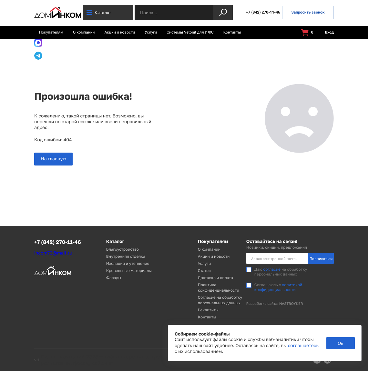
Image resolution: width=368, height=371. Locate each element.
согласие (272, 269)
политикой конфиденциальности (278, 287)
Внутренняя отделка (125, 256)
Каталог (99, 12)
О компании (84, 32)
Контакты (232, 32)
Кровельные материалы (129, 270)
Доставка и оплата (215, 277)
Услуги (151, 32)
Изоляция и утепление (127, 263)
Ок (340, 343)
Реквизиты (208, 309)
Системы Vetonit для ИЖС (190, 32)
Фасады (113, 277)
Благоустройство (122, 249)
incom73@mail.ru (53, 253)
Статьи (204, 270)
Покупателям (51, 32)
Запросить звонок (307, 12)
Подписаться (321, 258)
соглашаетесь (303, 345)
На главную (53, 159)
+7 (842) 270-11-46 (263, 12)
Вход (326, 32)
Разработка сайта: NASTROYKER (274, 304)
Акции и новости (120, 32)
